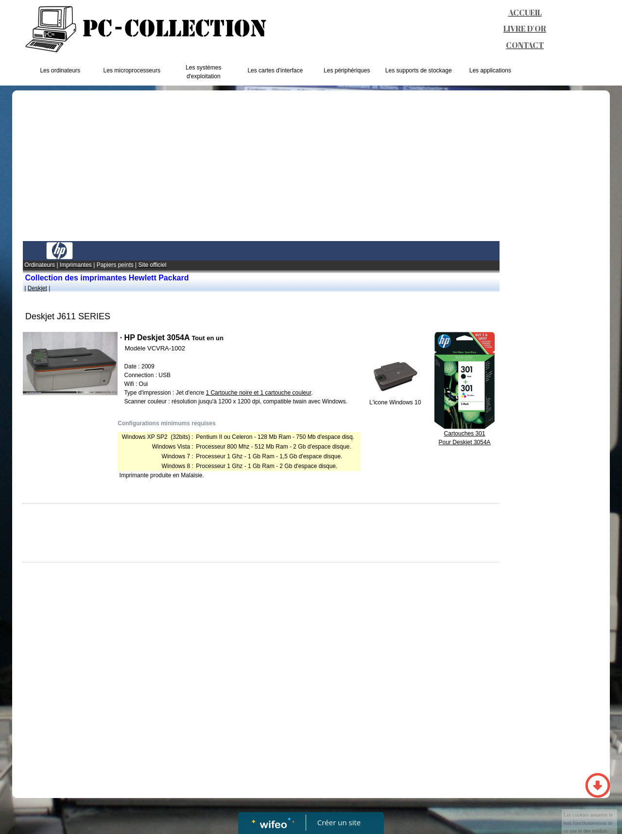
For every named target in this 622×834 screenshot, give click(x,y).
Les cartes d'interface (275, 70)
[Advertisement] (261, 168)
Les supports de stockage (418, 70)
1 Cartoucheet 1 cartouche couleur (258, 392)
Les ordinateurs (60, 70)
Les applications (490, 70)
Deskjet (37, 288)
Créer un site (339, 822)
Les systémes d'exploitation (203, 72)
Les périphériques (347, 70)
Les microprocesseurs (132, 70)
